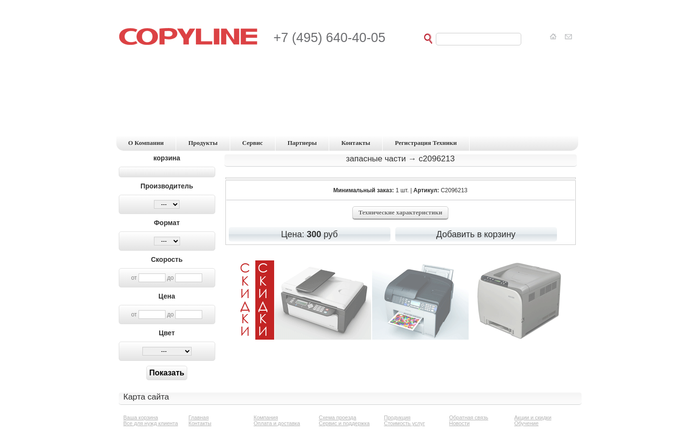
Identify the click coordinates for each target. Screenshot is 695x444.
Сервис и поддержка (344, 423)
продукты (203, 142)
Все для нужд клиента (151, 423)
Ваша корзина (141, 417)
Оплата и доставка (277, 423)
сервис (252, 142)
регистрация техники (426, 142)
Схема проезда (338, 417)
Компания (266, 417)
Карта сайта (146, 396)
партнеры (302, 142)
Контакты (200, 423)
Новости (459, 423)
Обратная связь (468, 417)
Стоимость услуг (404, 423)
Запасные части (376, 158)
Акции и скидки (533, 417)
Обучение (526, 423)
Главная (199, 417)
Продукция (397, 417)
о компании (146, 142)
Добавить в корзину (475, 234)
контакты (355, 142)
